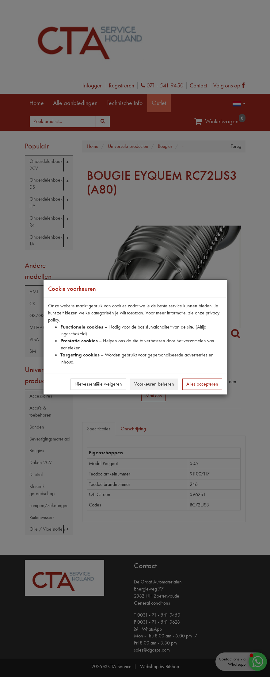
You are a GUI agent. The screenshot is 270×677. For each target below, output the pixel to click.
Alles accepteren (202, 384)
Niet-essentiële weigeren (98, 384)
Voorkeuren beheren (154, 384)
